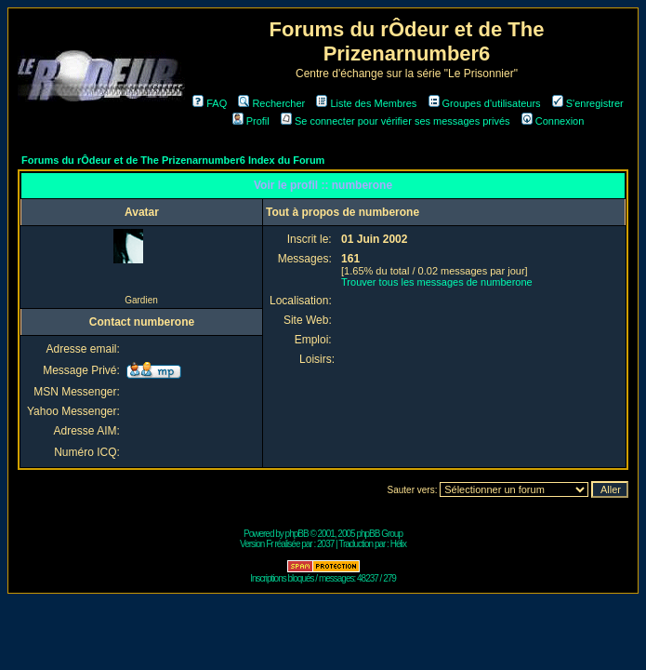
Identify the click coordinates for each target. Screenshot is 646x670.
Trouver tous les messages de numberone (437, 282)
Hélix (398, 544)
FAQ (209, 103)
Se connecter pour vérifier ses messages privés (395, 121)
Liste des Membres (366, 103)
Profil (251, 121)
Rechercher (271, 103)
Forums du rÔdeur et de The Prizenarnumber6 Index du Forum (172, 160)
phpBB (297, 534)
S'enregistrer (588, 103)
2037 (325, 544)
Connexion (553, 121)
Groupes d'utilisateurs (484, 103)
